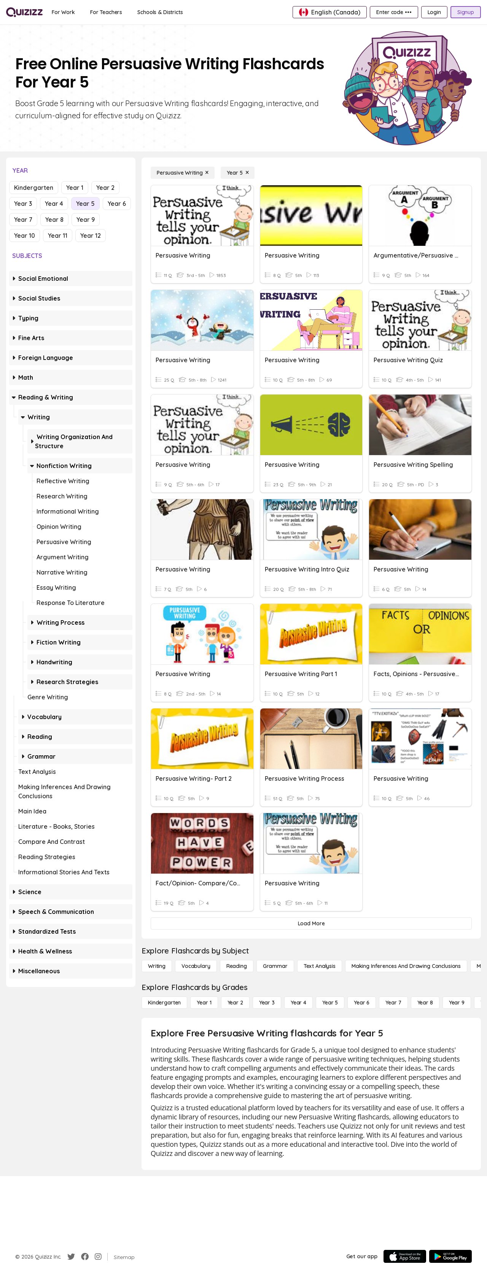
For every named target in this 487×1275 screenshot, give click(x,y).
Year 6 (117, 203)
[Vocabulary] (196, 966)
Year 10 (24, 235)
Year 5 (85, 203)
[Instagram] (98, 1257)
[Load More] (311, 923)
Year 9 (85, 219)
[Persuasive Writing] (183, 173)
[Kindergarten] (164, 1002)
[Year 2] (235, 1002)
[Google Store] (450, 1256)
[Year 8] (425, 1002)
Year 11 (57, 235)
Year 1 (74, 187)
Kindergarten (33, 187)
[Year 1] (204, 1002)
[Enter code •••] (394, 12)
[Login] (434, 12)
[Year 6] (361, 1002)
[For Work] (63, 12)
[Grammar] (275, 966)
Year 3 (23, 203)
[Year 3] (267, 1002)
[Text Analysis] (319, 966)
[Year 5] (238, 173)
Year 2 (105, 187)
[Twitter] (71, 1257)
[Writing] (157, 966)
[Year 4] (298, 1002)
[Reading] (236, 966)
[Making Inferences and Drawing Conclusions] (406, 966)
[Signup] (465, 12)
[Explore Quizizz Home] (24, 12)
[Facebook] (85, 1257)
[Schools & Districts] (160, 12)
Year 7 (23, 219)
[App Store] (405, 1256)
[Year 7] (393, 1002)
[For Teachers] (106, 12)
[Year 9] (456, 1002)
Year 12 (90, 235)
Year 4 (54, 203)
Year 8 (54, 219)
